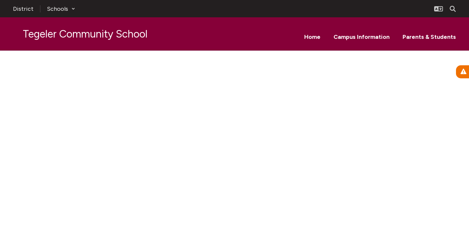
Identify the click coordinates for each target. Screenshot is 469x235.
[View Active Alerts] (462, 71)
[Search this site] (452, 9)
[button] (61, 8)
